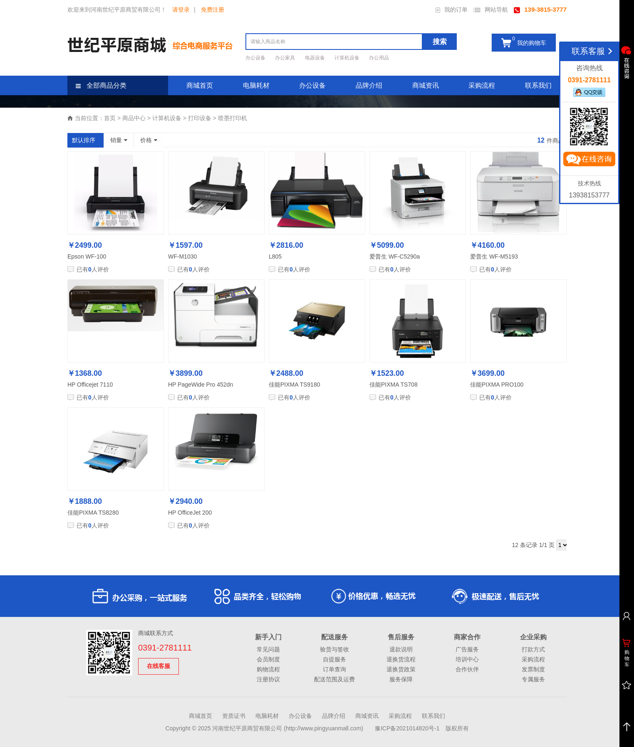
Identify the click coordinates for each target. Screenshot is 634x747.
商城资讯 (425, 85)
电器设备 (315, 58)
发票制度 (533, 669)
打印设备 (199, 118)
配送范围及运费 (334, 679)
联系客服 (593, 51)
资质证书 (233, 715)
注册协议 (268, 679)
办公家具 (285, 58)
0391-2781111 (165, 647)
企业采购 (533, 637)
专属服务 (533, 679)
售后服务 (401, 637)
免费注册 (212, 9)
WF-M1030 (182, 256)
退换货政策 (401, 669)
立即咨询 (589, 160)
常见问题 (268, 649)
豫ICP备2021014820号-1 (407, 728)
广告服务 (467, 649)
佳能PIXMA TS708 (393, 384)
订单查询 (334, 669)
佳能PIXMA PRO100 (496, 384)
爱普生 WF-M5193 (494, 256)
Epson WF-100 (86, 256)
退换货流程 (401, 659)
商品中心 (134, 118)
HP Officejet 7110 (90, 384)
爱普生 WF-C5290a (394, 256)
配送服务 (334, 637)
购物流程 (268, 669)
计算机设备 (347, 58)
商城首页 (199, 85)
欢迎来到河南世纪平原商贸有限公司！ (116, 9)
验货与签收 (334, 649)
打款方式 (533, 649)
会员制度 (268, 659)
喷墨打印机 (232, 118)
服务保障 (401, 679)
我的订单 (452, 9)
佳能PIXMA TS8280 (93, 512)
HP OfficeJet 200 (190, 512)
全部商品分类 (101, 85)
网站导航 (490, 9)
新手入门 (268, 637)
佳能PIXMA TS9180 (294, 384)
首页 (110, 118)
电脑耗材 (256, 85)
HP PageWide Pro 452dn (200, 384)
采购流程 (481, 85)
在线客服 (158, 666)
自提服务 (334, 659)
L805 (275, 256)
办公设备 (256, 58)
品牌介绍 (369, 85)
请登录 (181, 9)
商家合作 (467, 637)
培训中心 (467, 659)
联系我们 (538, 85)
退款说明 (401, 649)
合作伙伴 (467, 669)
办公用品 (379, 58)
